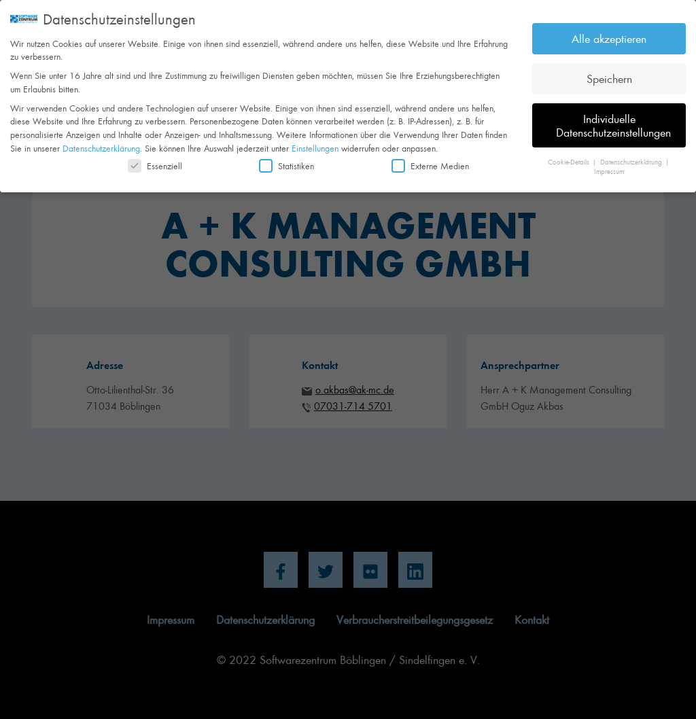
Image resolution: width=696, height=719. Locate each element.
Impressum (609, 166)
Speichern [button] (609, 73)
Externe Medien (430, 160)
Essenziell (155, 160)
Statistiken (286, 160)
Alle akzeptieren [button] (609, 32)
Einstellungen (315, 141)
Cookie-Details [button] (569, 155)
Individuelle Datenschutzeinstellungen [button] (613, 120)
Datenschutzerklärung (101, 141)
